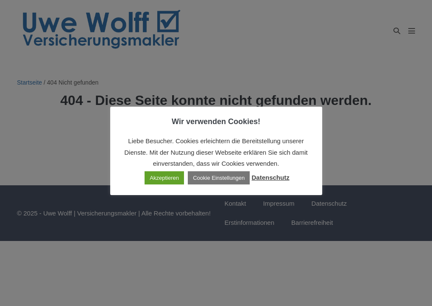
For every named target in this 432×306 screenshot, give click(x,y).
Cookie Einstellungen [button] (219, 178)
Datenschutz (270, 177)
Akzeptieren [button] (164, 178)
